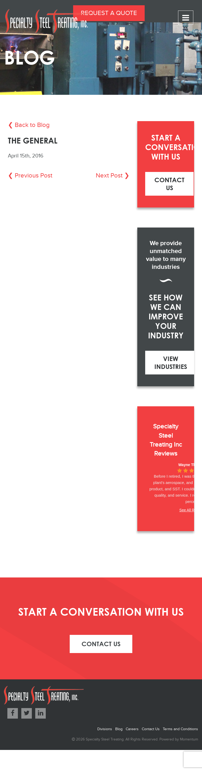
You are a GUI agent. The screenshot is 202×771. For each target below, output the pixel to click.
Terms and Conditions (180, 729)
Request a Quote (109, 13)
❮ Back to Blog (29, 125)
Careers (132, 729)
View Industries (170, 362)
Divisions (104, 729)
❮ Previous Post (30, 175)
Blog (119, 729)
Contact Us (169, 183)
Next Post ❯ (112, 175)
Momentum (189, 739)
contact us (101, 644)
